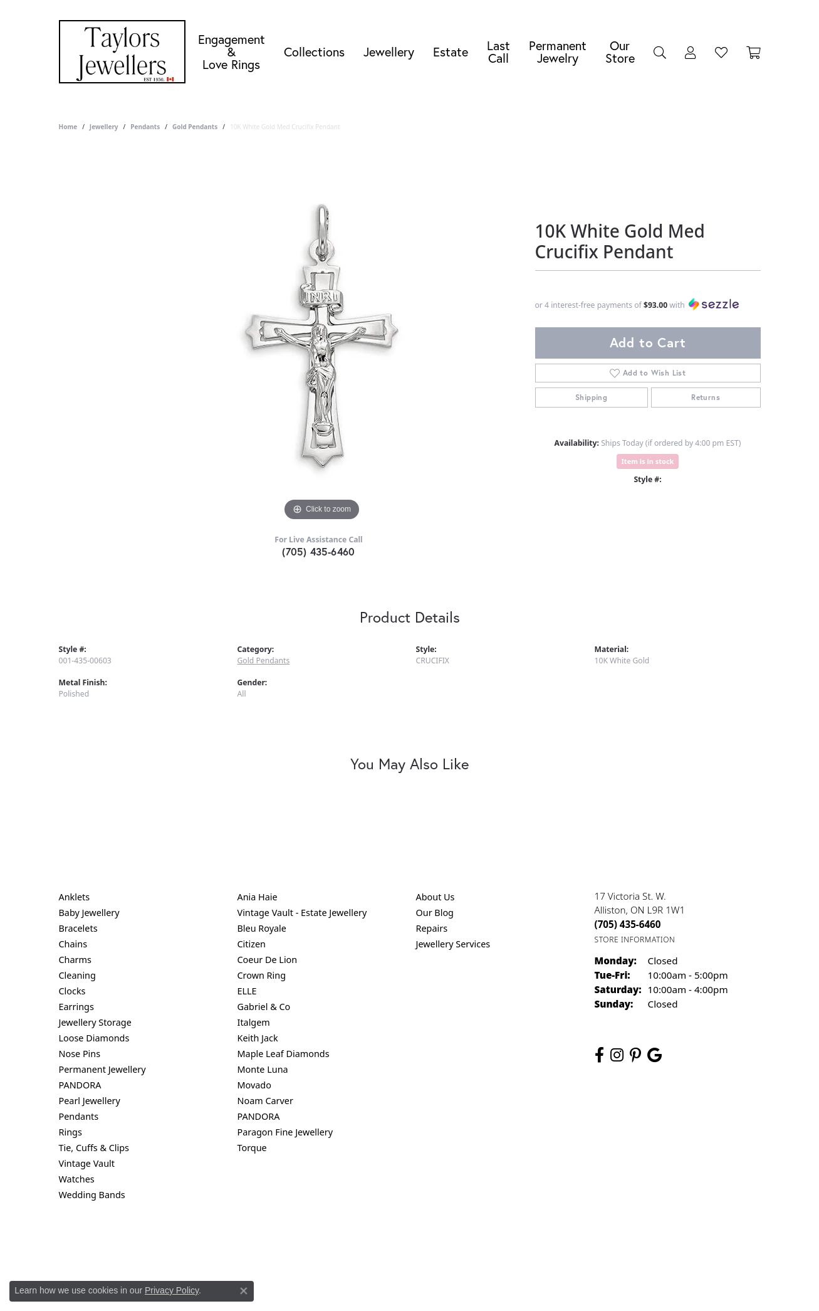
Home (68, 126)
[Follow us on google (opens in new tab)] (654, 1055)
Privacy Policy (347, 1245)
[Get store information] (635, 939)
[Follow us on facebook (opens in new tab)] (599, 1055)
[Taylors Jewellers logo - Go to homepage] (125, 51)
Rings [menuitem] (70, 1132)
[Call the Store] (628, 924)
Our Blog (435, 913)
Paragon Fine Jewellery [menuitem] (285, 1132)
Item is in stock (648, 461)
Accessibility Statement (515, 1245)
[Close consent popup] (244, 1291)
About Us (435, 897)
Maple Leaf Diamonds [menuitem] (283, 1054)
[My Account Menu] (690, 52)
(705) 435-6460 (318, 551)
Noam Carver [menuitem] (265, 1101)
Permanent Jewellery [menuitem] (102, 1069)
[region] (322, 336)
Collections (314, 51)
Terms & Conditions (422, 1245)
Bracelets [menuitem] (78, 928)
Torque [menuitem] (252, 1148)
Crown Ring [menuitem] (261, 975)
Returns (705, 397)
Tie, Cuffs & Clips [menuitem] (94, 1148)
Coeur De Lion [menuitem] (267, 960)
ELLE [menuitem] (247, 991)
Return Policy (285, 1245)
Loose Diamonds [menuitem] (94, 1038)
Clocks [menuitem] (72, 991)
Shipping (591, 397)
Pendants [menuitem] (79, 1116)
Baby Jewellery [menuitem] (89, 913)
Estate (450, 51)
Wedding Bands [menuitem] (92, 1195)
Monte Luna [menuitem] (262, 1069)
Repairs (432, 928)
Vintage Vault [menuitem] (87, 1163)
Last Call (498, 51)
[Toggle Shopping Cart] (753, 52)
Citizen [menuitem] (251, 944)
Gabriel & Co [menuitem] (264, 1007)
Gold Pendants (194, 126)
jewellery (104, 126)
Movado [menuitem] (254, 1085)
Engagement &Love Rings (231, 52)
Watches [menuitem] (77, 1179)
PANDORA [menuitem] (80, 1085)
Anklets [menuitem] (74, 897)
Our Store (620, 51)
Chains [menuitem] (73, 944)
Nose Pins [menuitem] (80, 1054)
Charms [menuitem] (75, 960)
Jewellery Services (453, 944)
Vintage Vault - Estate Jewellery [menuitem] (302, 913)
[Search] (660, 52)
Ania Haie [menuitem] (257, 897)
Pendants (145, 126)
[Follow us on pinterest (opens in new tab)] (635, 1055)
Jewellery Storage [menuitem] (95, 1022)
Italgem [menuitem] (253, 1022)
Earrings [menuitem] (76, 1007)
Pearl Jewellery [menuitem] (89, 1101)
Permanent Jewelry (558, 51)
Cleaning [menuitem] (77, 975)
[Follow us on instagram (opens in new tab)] (616, 1055)
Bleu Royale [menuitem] (261, 928)
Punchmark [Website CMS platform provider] (432, 1286)
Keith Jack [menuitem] (257, 1038)
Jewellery (388, 51)
